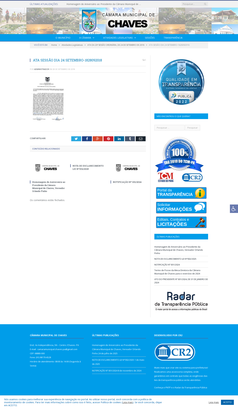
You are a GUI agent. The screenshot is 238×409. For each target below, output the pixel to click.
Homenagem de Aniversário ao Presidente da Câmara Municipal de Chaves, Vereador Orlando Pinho (104, 4)
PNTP (168, 387)
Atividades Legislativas (118, 37)
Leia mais (127, 402)
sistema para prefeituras (194, 367)
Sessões (150, 37)
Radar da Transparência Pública (191, 387)
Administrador (41, 69)
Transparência (173, 37)
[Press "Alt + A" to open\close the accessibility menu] (234, 208)
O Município (63, 37)
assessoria (177, 371)
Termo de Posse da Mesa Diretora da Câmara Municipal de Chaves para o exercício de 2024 (177, 272)
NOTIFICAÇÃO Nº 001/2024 (127, 181)
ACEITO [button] (227, 402)
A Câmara (85, 37)
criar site (174, 367)
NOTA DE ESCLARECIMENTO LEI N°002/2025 (88, 167)
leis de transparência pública (168, 380)
